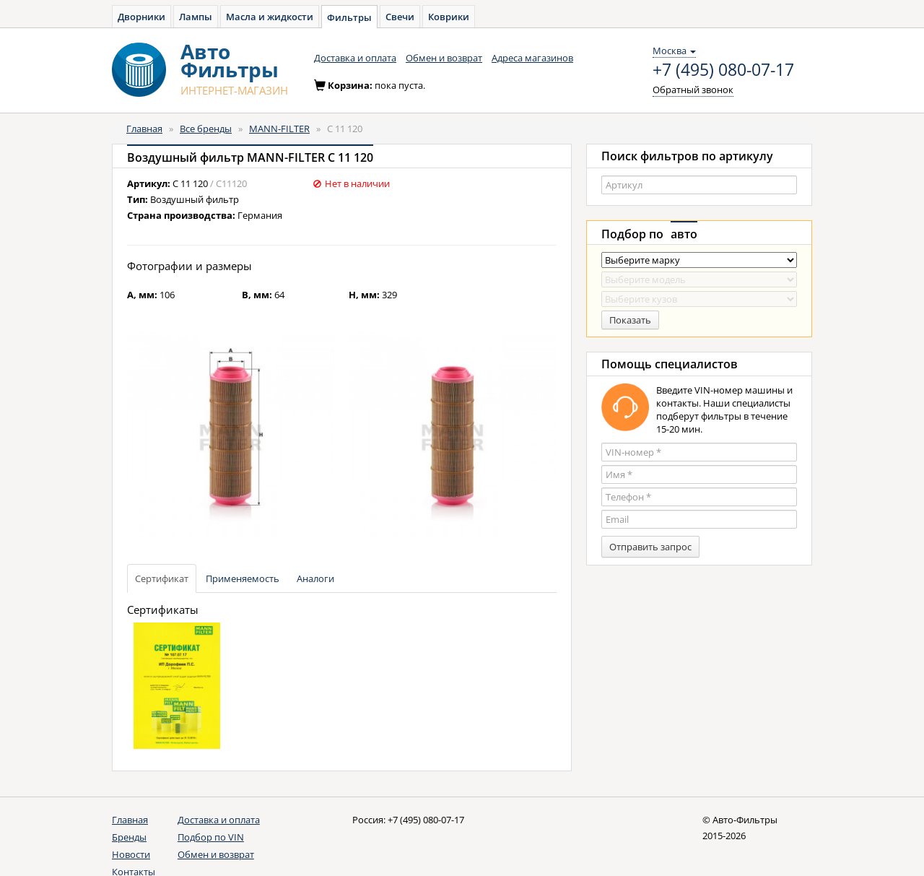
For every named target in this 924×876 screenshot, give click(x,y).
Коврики (448, 16)
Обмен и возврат (444, 57)
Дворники (141, 16)
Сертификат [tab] (161, 578)
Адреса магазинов (532, 57)
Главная (144, 128)
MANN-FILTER (279, 128)
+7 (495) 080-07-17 (723, 70)
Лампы (195, 16)
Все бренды (206, 128)
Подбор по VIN (211, 837)
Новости (131, 854)
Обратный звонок (693, 89)
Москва (674, 50)
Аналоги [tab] (315, 578)
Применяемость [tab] (242, 578)
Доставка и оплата (355, 57)
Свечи (399, 16)
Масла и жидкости (269, 16)
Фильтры (349, 17)
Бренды (129, 837)
